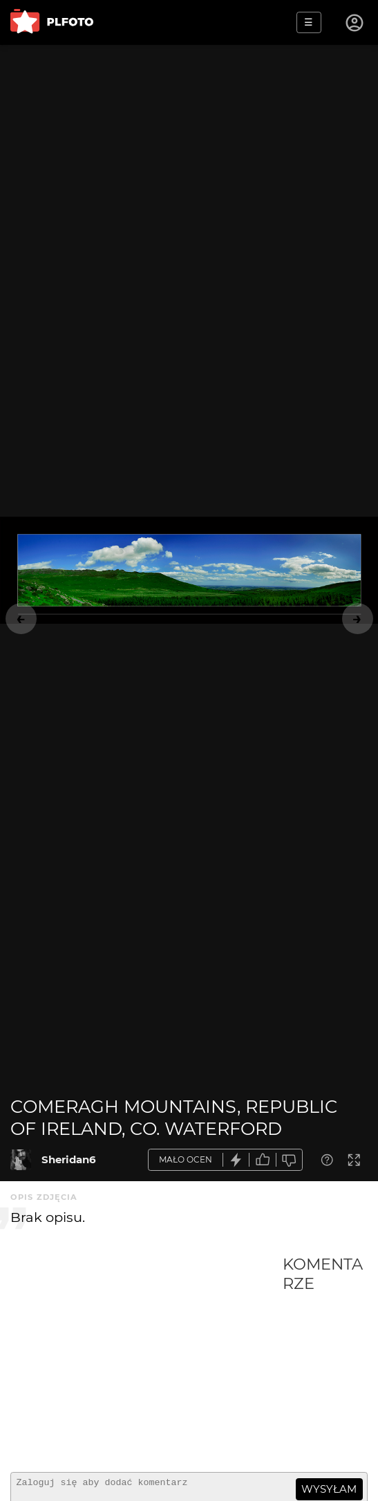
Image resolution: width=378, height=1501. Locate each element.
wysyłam (329, 1488)
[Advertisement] (146, 1358)
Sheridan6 (68, 1159)
